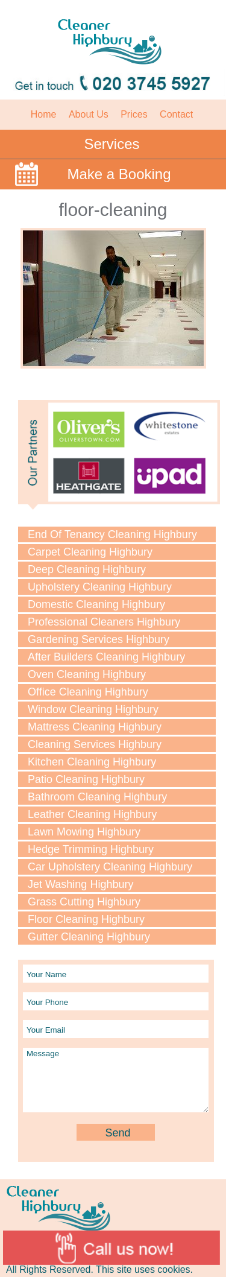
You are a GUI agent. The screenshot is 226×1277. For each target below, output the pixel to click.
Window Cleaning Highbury (93, 709)
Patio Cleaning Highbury (86, 779)
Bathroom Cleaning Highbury (97, 797)
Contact (176, 114)
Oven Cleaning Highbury (87, 674)
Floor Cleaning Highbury (86, 919)
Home (44, 114)
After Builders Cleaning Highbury (106, 657)
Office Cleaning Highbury (88, 692)
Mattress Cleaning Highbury (95, 727)
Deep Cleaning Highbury (87, 569)
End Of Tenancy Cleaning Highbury (112, 534)
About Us (88, 114)
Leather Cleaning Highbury (92, 814)
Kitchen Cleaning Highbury (92, 762)
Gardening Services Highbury (98, 639)
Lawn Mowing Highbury (84, 832)
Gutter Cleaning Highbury (89, 937)
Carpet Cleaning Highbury (90, 552)
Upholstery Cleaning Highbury (100, 587)
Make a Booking (119, 174)
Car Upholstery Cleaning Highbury (110, 867)
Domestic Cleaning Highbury (96, 604)
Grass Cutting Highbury (84, 902)
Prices (134, 114)
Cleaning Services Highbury (95, 744)
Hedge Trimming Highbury (91, 849)
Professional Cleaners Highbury (104, 622)
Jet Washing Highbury (80, 884)
